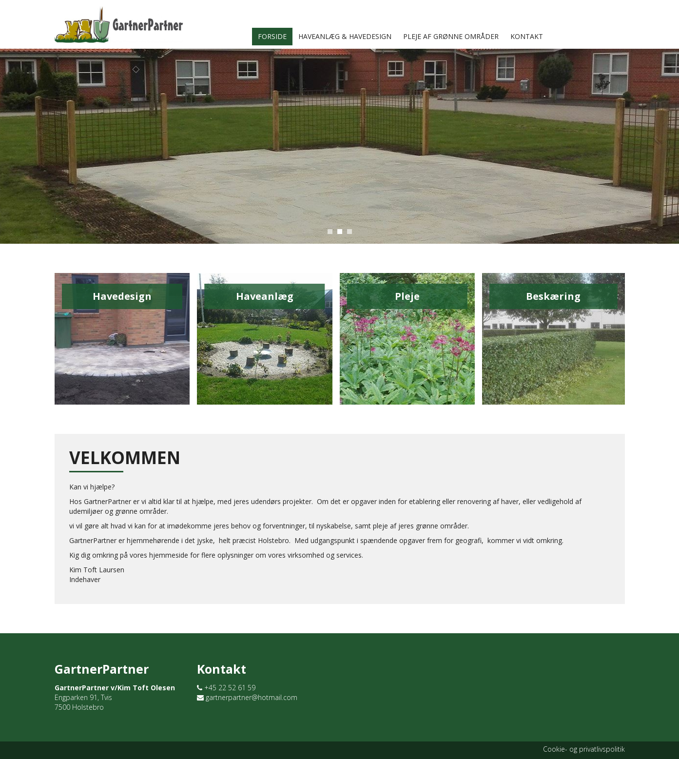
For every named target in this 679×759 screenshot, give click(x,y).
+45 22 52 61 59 (226, 687)
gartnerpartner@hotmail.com (247, 697)
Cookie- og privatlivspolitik (584, 749)
